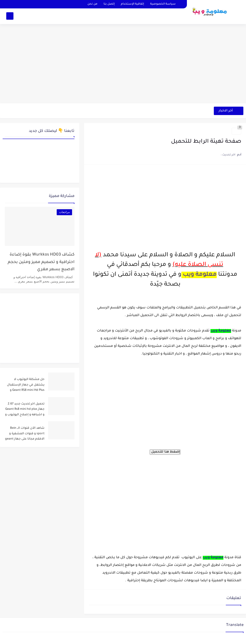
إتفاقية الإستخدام (132, 4)
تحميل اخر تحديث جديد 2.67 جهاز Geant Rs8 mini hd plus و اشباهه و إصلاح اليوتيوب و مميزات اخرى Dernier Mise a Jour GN (24, 410)
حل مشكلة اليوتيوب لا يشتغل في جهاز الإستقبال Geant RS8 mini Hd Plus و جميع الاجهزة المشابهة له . (25, 385)
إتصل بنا (109, 4)
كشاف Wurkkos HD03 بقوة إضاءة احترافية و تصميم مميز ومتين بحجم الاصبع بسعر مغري (41, 262)
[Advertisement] (123, 66)
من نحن (92, 4)
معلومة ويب (200, 275)
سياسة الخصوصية (163, 4)
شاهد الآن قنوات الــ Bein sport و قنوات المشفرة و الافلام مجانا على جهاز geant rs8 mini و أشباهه (24, 434)
